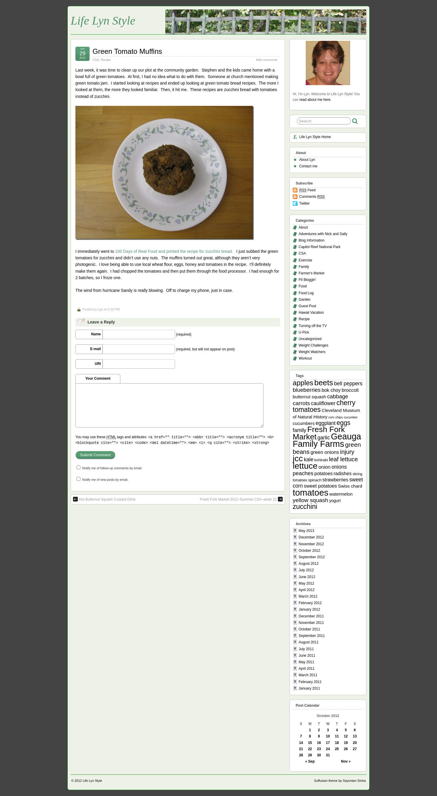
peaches (303, 473)
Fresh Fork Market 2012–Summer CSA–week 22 (241, 499)
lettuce (305, 465)
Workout (305, 358)
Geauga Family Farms (327, 440)
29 (310, 755)
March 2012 (308, 596)
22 (310, 749)
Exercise (305, 260)
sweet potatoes (320, 486)
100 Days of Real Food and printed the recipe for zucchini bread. (174, 251)
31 (328, 755)
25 (337, 749)
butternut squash (309, 396)
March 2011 (308, 675)
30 (319, 755)
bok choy (331, 390)
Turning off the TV (313, 326)
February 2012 (310, 603)
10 (328, 736)
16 (319, 743)
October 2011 (309, 629)
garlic (324, 438)
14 (301, 743)
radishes (343, 473)
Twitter (304, 203)
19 (346, 743)
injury (347, 452)
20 (355, 743)
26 (346, 749)
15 (310, 743)
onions (339, 467)
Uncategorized (310, 339)
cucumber (350, 417)
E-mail (95, 349)
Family (304, 267)
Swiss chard (350, 485)
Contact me (308, 166)
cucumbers (304, 423)
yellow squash (310, 500)
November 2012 (311, 544)
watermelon (340, 493)
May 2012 (306, 583)
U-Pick (304, 332)
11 (337, 736)
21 (301, 749)
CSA (96, 60)
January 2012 (309, 609)
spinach (314, 480)
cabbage (337, 396)
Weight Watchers (312, 352)
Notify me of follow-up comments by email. (112, 468)
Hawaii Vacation (311, 312)
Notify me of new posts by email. (105, 479)
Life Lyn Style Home (315, 137)
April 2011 (307, 668)
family (299, 430)
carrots (301, 403)
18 (337, 743)
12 (346, 736)
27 (355, 749)
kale (308, 459)
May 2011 (306, 662)
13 (355, 736)
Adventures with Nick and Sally (323, 234)
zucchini (305, 506)
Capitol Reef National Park (319, 247)
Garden (304, 299)
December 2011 (311, 616)
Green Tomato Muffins (127, 51)
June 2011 (307, 655)
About (303, 227)
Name (96, 334)
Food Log (306, 293)
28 (301, 755)
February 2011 (310, 682)
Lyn (100, 309)
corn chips (335, 417)
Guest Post (307, 306)
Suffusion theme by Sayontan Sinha (340, 780)
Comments (312, 197)
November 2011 (311, 623)
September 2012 (312, 557)
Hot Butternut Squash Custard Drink (104, 499)
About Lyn (307, 160)
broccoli (349, 390)
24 (328, 749)
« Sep (310, 761)
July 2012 (306, 570)
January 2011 (309, 688)
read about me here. (315, 100)
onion (324, 467)
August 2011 (308, 642)
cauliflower (323, 403)
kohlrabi (321, 460)
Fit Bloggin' (307, 280)
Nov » (346, 761)
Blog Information (311, 240)
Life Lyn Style (103, 20)
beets (323, 382)
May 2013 (306, 531)
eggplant (326, 423)
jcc (298, 458)
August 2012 (308, 564)
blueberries (307, 390)
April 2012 (307, 590)
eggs (343, 422)
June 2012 (307, 577)
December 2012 (311, 537)
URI (98, 364)
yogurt (335, 500)
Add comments (266, 60)
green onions (324, 452)
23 (319, 749)
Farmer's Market (311, 273)
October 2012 (309, 551)
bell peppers (348, 383)
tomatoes (310, 492)
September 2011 (312, 636)
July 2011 (306, 649)
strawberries (336, 479)
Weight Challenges (313, 345)
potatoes (323, 473)
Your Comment (97, 378)
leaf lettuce (343, 459)
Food (303, 286)
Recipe (106, 60)
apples (303, 383)
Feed (307, 190)
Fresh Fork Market (319, 433)
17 (328, 743)
